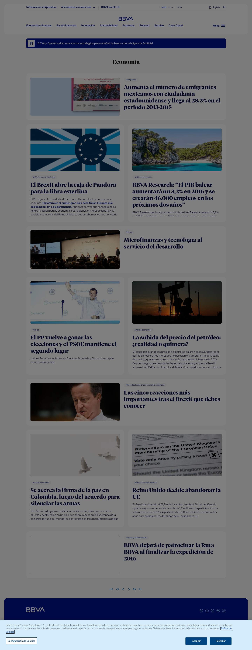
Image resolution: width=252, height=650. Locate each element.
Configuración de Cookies (21, 641)
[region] (126, 635)
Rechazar (221, 641)
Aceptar (196, 641)
